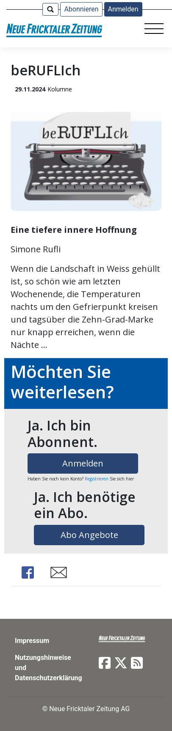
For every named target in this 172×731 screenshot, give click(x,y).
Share (27, 572)
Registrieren (96, 479)
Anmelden (123, 9)
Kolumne (59, 89)
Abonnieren (81, 9)
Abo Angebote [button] (89, 535)
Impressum (32, 641)
